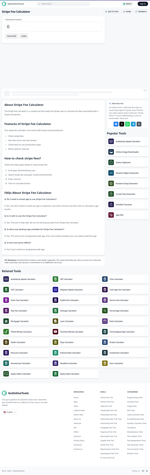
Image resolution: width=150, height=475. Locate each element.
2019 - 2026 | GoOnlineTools (13, 471)
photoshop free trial (108, 415)
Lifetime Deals (79, 410)
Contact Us (78, 449)
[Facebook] (143, 471)
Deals (127, 4)
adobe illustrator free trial (110, 419)
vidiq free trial (106, 406)
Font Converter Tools (135, 449)
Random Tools (132, 453)
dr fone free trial (107, 458)
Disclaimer (78, 445)
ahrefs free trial (106, 445)
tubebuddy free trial (108, 410)
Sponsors (77, 436)
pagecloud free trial (108, 432)
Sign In (143, 4)
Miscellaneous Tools (135, 432)
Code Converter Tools (135, 415)
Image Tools (132, 406)
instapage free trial (108, 427)
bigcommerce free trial (109, 449)
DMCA (76, 432)
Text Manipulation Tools (136, 440)
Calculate (11, 36)
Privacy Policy (79, 440)
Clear (23, 36)
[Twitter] (147, 471)
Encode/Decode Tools (135, 419)
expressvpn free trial (108, 436)
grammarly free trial (108, 423)
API (75, 427)
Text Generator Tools (135, 445)
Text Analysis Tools (134, 436)
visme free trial (106, 397)
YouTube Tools (132, 402)
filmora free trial (107, 402)
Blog (75, 402)
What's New (78, 415)
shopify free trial (107, 440)
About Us (77, 419)
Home (76, 397)
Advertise (77, 423)
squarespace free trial (109, 453)
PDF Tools (131, 410)
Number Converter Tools (137, 423)
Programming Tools (135, 397)
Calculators (131, 427)
